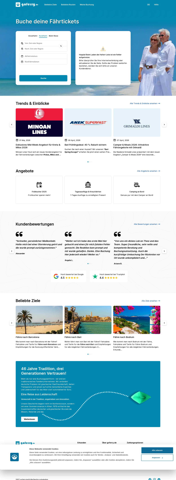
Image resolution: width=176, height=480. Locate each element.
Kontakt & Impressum (111, 454)
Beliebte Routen (68, 4)
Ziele (79, 447)
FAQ (104, 447)
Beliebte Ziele (50, 4)
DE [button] (148, 4)
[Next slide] (164, 124)
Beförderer (82, 454)
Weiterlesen (29, 419)
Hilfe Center (107, 451)
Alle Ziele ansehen (151, 300)
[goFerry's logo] (28, 4)
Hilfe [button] (156, 4)
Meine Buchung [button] (87, 4)
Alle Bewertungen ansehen (147, 224)
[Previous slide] (11, 124)
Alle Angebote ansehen (148, 171)
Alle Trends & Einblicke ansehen (145, 103)
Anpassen (157, 468)
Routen (80, 451)
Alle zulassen (157, 460)
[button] (89, 263)
